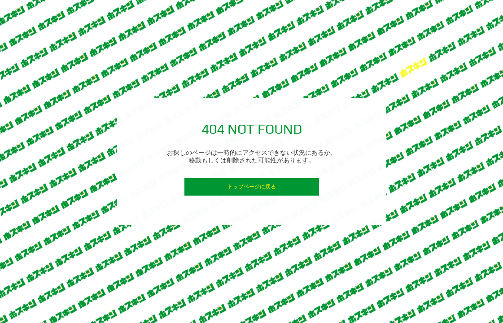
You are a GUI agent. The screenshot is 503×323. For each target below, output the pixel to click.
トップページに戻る (251, 186)
